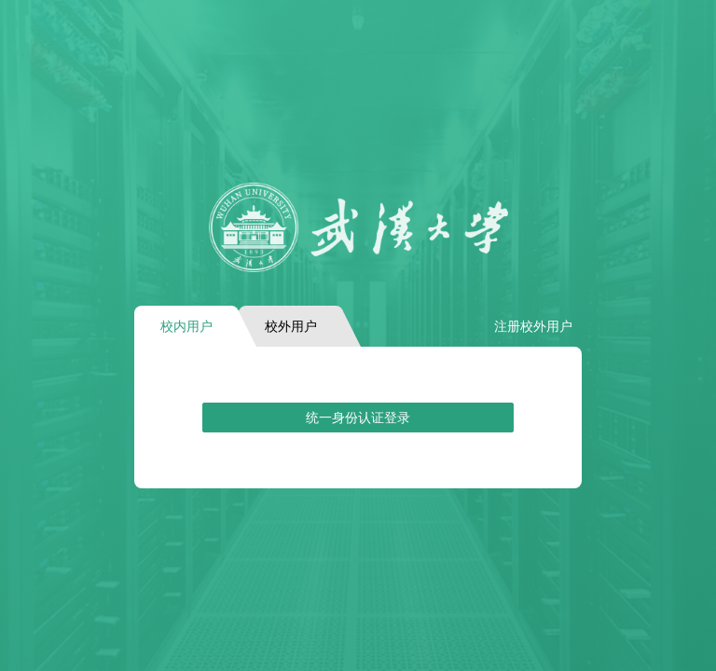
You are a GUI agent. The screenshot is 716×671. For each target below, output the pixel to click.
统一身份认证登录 (358, 417)
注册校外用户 (533, 326)
